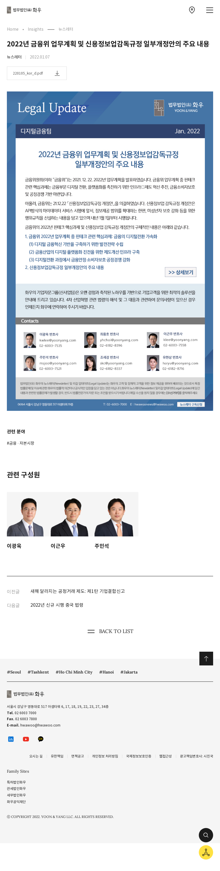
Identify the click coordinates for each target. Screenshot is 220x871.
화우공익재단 (16, 802)
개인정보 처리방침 (105, 756)
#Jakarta (129, 672)
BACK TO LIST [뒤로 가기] (110, 631)
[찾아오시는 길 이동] (192, 10)
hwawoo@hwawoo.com (40, 725)
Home (13, 29)
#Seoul (14, 672)
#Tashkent (38, 672)
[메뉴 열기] (209, 10)
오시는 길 (36, 756)
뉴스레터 (65, 29)
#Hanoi (106, 672)
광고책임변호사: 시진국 (196, 756)
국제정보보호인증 (138, 756)
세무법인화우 (16, 795)
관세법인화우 (16, 788)
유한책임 (57, 756)
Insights (36, 29)
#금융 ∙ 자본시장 (20, 443)
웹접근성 (165, 756)
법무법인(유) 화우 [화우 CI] (24, 10)
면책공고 (77, 756)
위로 (206, 658)
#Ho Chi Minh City (74, 672)
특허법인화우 (16, 782)
